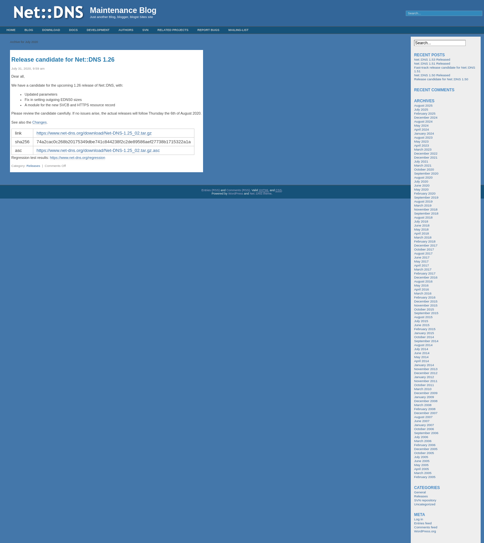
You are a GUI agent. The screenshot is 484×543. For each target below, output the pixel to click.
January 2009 (424, 397)
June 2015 (421, 325)
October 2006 (424, 429)
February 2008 (424, 409)
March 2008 (422, 405)
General (420, 492)
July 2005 (421, 457)
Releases (33, 166)
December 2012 (425, 373)
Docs (73, 30)
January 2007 (424, 425)
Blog (29, 30)
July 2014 (421, 349)
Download (51, 30)
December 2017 (425, 245)
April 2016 (421, 289)
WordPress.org (425, 531)
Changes (39, 122)
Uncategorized (424, 504)
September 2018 (426, 213)
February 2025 (424, 113)
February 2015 (424, 329)
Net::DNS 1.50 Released (432, 75)
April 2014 (421, 361)
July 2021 (421, 161)
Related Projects (172, 30)
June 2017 (421, 257)
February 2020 (424, 193)
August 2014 (423, 345)
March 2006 (422, 441)
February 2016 (424, 297)
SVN (145, 30)
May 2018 (421, 229)
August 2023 (423, 137)
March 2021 (422, 165)
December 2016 (425, 277)
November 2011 (425, 381)
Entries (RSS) (210, 190)
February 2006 (424, 445)
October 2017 (424, 249)
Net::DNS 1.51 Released (432, 63)
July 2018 (421, 221)
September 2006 (426, 433)
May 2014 (421, 357)
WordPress (235, 193)
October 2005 (424, 453)
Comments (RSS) (238, 190)
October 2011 (424, 385)
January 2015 (424, 333)
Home (11, 30)
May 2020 (421, 189)
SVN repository (425, 500)
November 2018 (425, 209)
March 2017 (422, 269)
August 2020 (423, 177)
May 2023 (421, 141)
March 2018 (422, 237)
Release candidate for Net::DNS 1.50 (441, 79)
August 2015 (423, 317)
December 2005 (425, 449)
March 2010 (422, 389)
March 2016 (422, 293)
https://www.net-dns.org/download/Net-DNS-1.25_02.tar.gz (94, 133)
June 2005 (421, 461)
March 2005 (422, 473)
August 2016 (423, 281)
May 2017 (421, 261)
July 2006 (421, 437)
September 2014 (426, 341)
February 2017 (424, 273)
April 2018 (421, 233)
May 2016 (421, 285)
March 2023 (422, 149)
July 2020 (421, 181)
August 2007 (423, 417)
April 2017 (421, 265)
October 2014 (424, 337)
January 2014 (424, 365)
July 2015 (421, 321)
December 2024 (425, 117)
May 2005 (421, 465)
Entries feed (423, 523)
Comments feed (425, 527)
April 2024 (421, 129)
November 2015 (425, 305)
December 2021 (425, 157)
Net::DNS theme (261, 193)
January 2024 (424, 133)
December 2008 (425, 401)
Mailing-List (238, 30)
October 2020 (424, 169)
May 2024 (421, 125)
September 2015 (426, 313)
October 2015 (424, 309)
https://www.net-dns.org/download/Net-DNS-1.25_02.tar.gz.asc (98, 150)
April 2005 (421, 469)
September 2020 (426, 173)
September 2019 (426, 197)
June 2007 (421, 421)
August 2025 (423, 105)
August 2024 (423, 121)
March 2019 (422, 205)
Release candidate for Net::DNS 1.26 (63, 59)
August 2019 (423, 201)
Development (98, 30)
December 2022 (425, 153)
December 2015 (425, 301)
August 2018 (423, 217)
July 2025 (421, 109)
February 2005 (424, 477)
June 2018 (421, 225)
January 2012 (424, 377)
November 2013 (425, 369)
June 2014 (421, 353)
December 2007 (425, 413)
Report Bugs (208, 30)
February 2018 (424, 241)
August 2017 (423, 253)
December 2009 (425, 393)
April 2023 (421, 145)
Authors (126, 30)
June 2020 (421, 185)
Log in (418, 519)
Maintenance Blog (123, 10)
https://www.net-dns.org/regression (77, 158)
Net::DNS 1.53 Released (432, 59)
